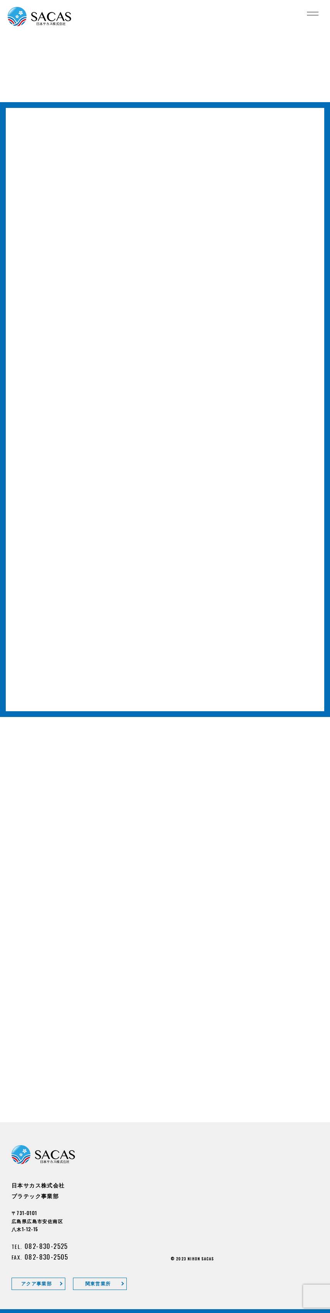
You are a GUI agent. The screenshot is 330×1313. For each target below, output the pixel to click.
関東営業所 (98, 1283)
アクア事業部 (36, 1283)
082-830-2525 (46, 1246)
